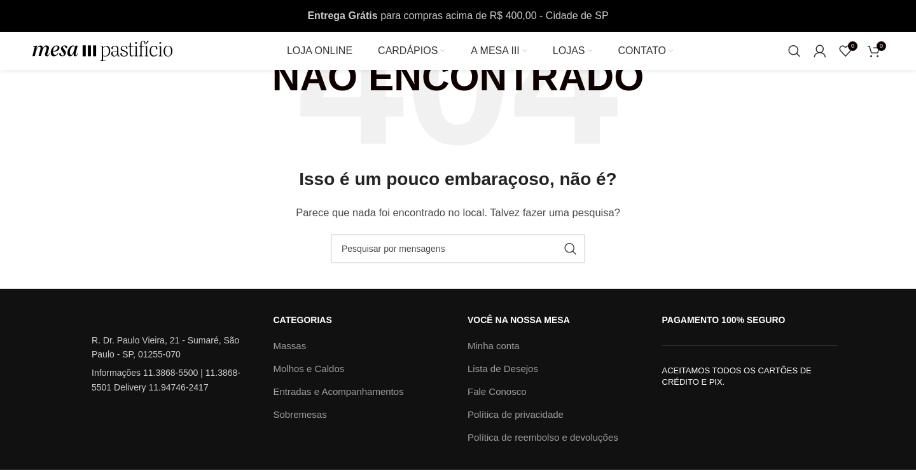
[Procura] (794, 51)
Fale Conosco (497, 391)
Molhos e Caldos (309, 368)
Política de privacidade (516, 414)
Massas (290, 345)
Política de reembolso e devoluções (543, 437)
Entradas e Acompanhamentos (339, 391)
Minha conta (494, 345)
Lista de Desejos (503, 368)
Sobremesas (300, 414)
